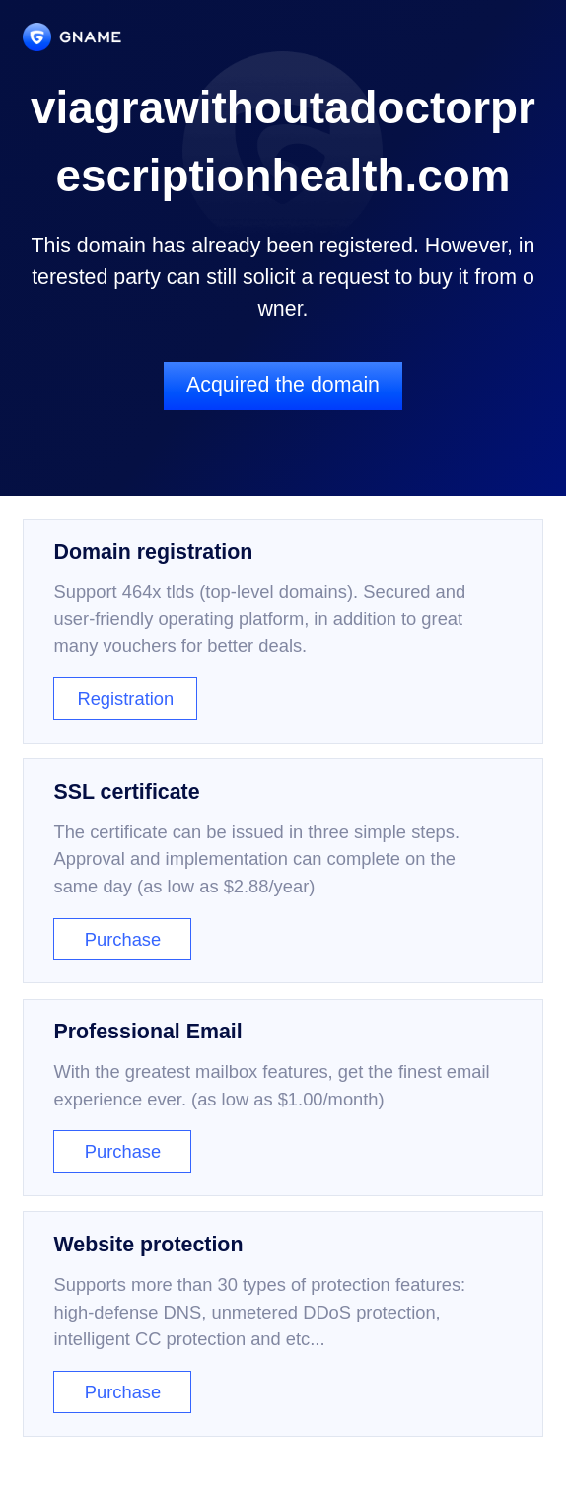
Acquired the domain (283, 384)
